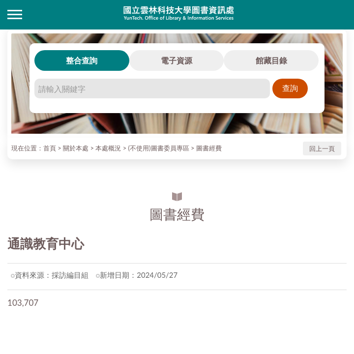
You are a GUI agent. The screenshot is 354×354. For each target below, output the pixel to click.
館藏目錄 (271, 60)
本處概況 (108, 148)
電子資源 (176, 60)
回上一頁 (322, 148)
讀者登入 (339, 15)
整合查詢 (81, 60)
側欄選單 (14, 14)
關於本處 (75, 148)
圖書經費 (209, 148)
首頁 (49, 148)
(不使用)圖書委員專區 (158, 148)
